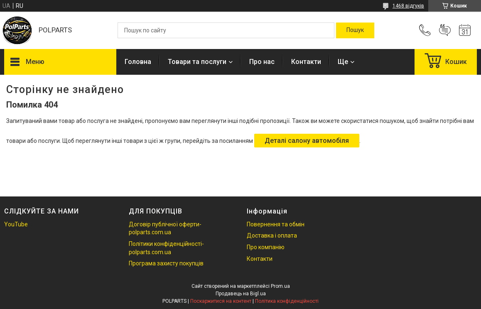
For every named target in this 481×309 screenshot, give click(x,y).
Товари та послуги (197, 62)
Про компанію (266, 247)
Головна (138, 62)
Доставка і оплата (272, 235)
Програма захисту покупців (166, 263)
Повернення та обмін (275, 224)
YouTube (16, 224)
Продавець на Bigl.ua (241, 294)
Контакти (306, 62)
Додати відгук (445, 30)
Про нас (262, 62)
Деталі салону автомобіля (307, 141)
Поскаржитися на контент (220, 301)
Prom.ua (280, 286)
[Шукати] (355, 30)
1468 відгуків (408, 6)
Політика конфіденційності (287, 301)
